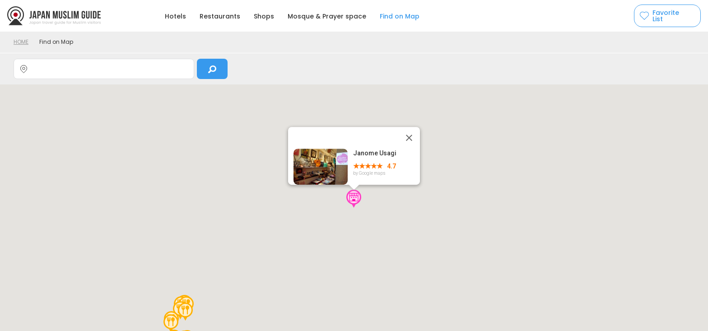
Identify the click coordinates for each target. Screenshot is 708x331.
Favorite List (665, 15)
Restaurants (220, 16)
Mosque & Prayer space (327, 16)
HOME (21, 42)
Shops (264, 16)
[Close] (409, 138)
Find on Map (399, 16)
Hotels (175, 16)
